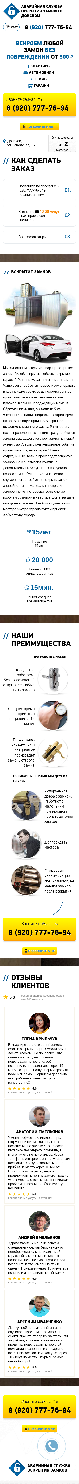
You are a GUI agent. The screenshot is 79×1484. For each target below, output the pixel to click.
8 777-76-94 (48, 27)
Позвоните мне (39, 126)
